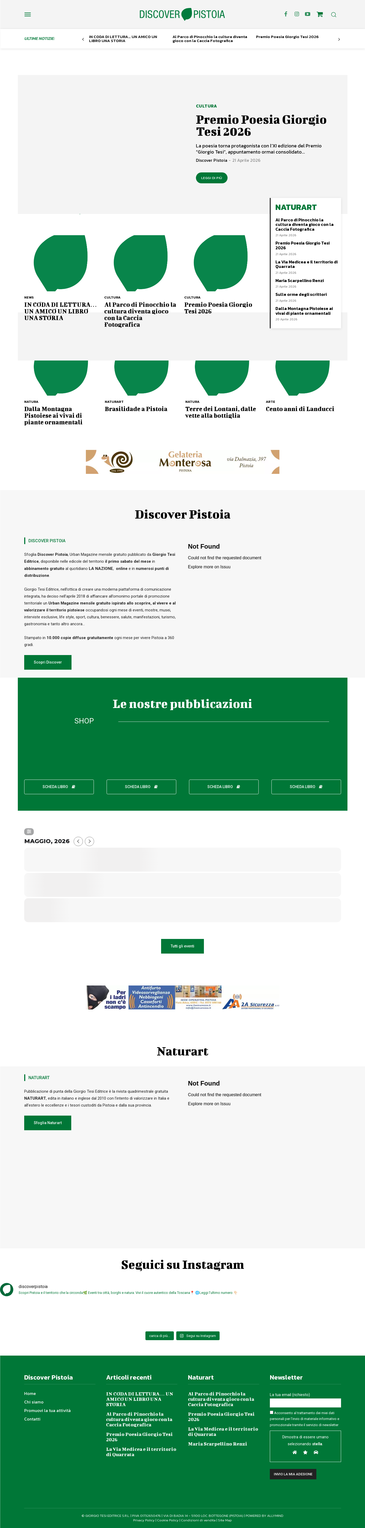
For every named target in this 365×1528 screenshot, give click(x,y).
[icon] (319, 15)
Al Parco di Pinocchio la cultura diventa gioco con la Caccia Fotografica (210, 39)
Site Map (225, 1520)
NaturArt (114, 401)
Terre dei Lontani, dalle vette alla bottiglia (220, 412)
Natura (31, 401)
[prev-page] (83, 39)
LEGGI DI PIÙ (211, 177)
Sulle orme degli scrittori (301, 294)
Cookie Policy (168, 1520)
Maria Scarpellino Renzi (299, 280)
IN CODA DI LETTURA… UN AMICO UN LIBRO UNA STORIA (123, 39)
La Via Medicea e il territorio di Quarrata (306, 264)
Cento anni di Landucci (300, 408)
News (29, 297)
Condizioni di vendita (198, 1520)
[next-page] (338, 39)
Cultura (206, 106)
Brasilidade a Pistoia (136, 408)
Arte (270, 401)
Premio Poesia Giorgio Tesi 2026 (287, 37)
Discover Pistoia (211, 160)
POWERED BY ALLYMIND (264, 1515)
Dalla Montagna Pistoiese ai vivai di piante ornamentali (304, 310)
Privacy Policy (144, 1520)
